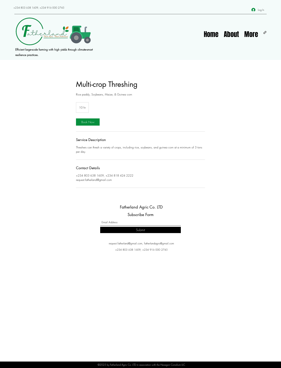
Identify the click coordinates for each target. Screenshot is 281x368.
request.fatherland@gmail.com (125, 243)
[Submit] (140, 230)
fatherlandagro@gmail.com (159, 243)
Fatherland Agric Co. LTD (141, 207)
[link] (88, 122)
